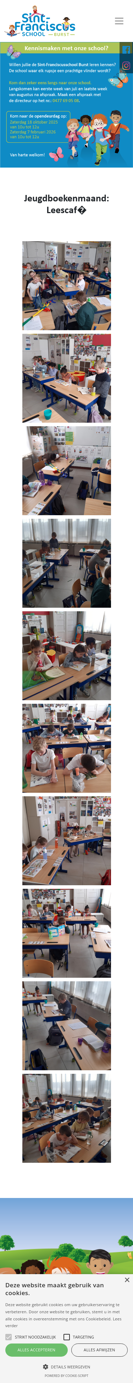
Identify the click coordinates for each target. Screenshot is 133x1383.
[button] (66, 1366)
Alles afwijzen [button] (99, 1349)
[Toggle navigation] (119, 21)
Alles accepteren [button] (36, 1349)
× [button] (126, 1280)
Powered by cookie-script (66, 1375)
